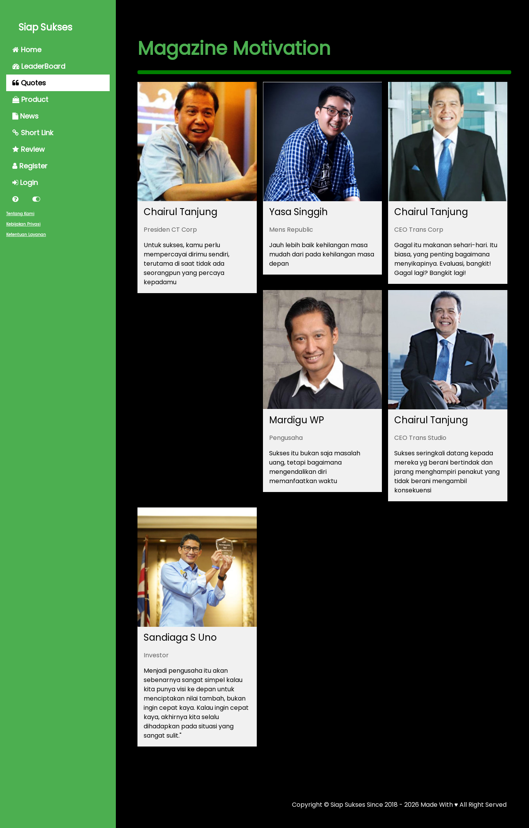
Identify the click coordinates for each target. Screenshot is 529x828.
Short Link (32, 132)
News (25, 116)
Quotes (29, 83)
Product (30, 99)
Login (25, 182)
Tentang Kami (20, 214)
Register (29, 166)
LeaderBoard (38, 66)
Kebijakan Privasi (23, 224)
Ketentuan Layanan (26, 235)
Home (26, 49)
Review (28, 149)
